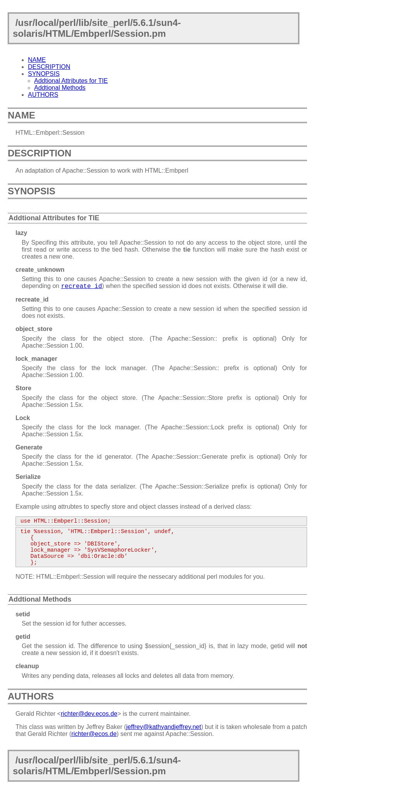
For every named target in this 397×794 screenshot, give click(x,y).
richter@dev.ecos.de (89, 713)
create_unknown (40, 269)
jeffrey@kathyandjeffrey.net (163, 727)
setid (23, 614)
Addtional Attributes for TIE (71, 80)
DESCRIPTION (49, 66)
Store (23, 388)
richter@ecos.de (94, 734)
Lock (23, 418)
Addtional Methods (60, 87)
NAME (37, 60)
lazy (21, 233)
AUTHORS (43, 94)
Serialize (28, 476)
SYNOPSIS (44, 73)
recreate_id (32, 299)
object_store (34, 329)
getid (23, 636)
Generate (29, 447)
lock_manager (36, 358)
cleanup (27, 666)
